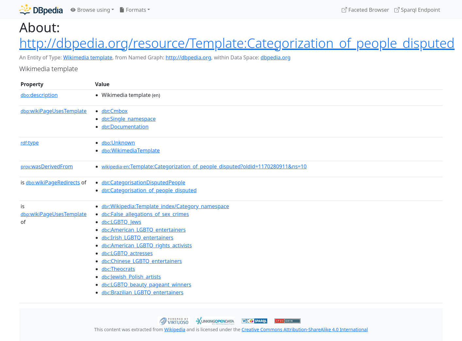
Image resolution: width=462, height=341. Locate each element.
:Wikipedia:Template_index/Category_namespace (165, 206)
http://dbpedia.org (188, 57)
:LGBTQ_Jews (121, 221)
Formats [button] (132, 9)
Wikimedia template (87, 57)
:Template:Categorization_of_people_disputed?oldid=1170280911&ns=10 (204, 166)
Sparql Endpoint (417, 9)
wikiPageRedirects (53, 182)
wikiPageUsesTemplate (54, 111)
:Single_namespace (129, 118)
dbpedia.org (276, 57)
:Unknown (118, 142)
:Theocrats (118, 268)
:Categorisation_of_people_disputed (149, 190)
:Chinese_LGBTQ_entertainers (142, 261)
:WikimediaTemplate (131, 150)
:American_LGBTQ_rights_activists (147, 245)
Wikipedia (174, 329)
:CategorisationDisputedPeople (143, 182)
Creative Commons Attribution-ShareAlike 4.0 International (304, 329)
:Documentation (125, 126)
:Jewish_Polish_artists (131, 276)
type (30, 142)
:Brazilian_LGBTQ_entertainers (142, 292)
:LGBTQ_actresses (127, 253)
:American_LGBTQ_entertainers (144, 229)
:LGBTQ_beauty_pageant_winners (146, 284)
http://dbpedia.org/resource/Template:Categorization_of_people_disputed (236, 43)
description (39, 95)
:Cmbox (114, 111)
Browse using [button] (90, 9)
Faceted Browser (365, 9)
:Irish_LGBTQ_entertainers (137, 237)
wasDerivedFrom (47, 166)
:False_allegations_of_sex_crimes (145, 214)
